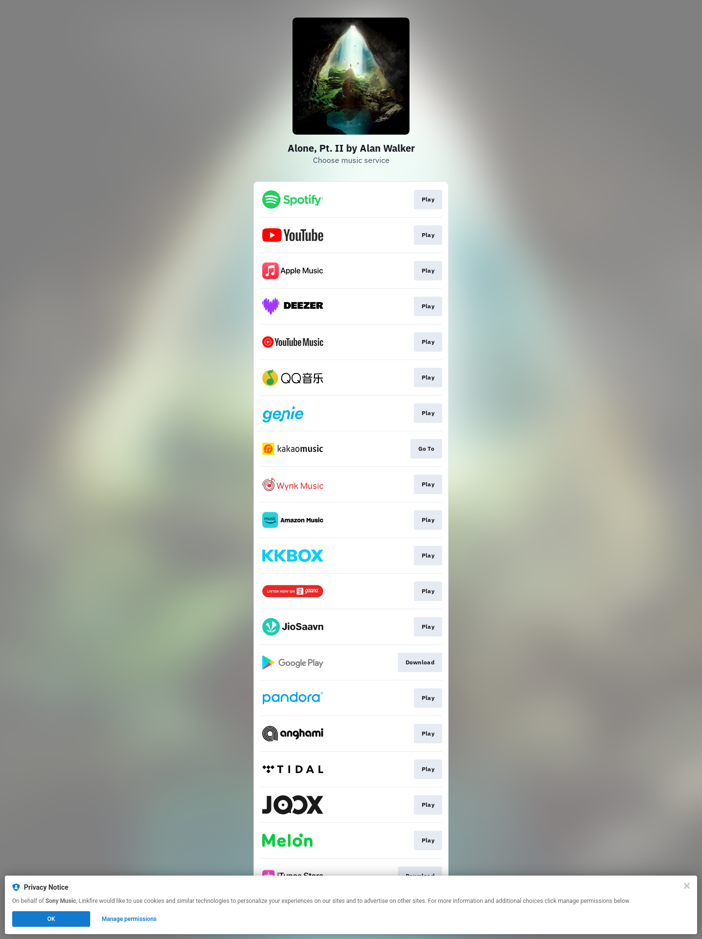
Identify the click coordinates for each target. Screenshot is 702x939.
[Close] (687, 886)
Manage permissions (129, 919)
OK (51, 919)
